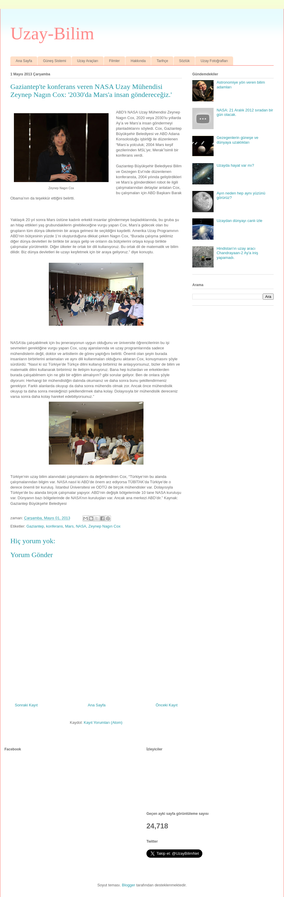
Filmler (114, 61)
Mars (69, 526)
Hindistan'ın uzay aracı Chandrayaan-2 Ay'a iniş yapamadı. (237, 253)
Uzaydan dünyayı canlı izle (239, 220)
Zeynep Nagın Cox (104, 526)
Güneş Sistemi (54, 61)
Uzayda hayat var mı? (235, 165)
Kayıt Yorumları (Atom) (103, 722)
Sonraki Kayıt (26, 705)
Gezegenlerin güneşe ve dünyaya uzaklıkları (237, 140)
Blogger (128, 885)
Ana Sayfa (24, 61)
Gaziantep (35, 526)
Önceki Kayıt (167, 705)
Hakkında (138, 61)
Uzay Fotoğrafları (214, 61)
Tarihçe (162, 61)
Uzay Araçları (87, 61)
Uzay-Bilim (52, 33)
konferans (54, 526)
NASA (81, 526)
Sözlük (184, 61)
